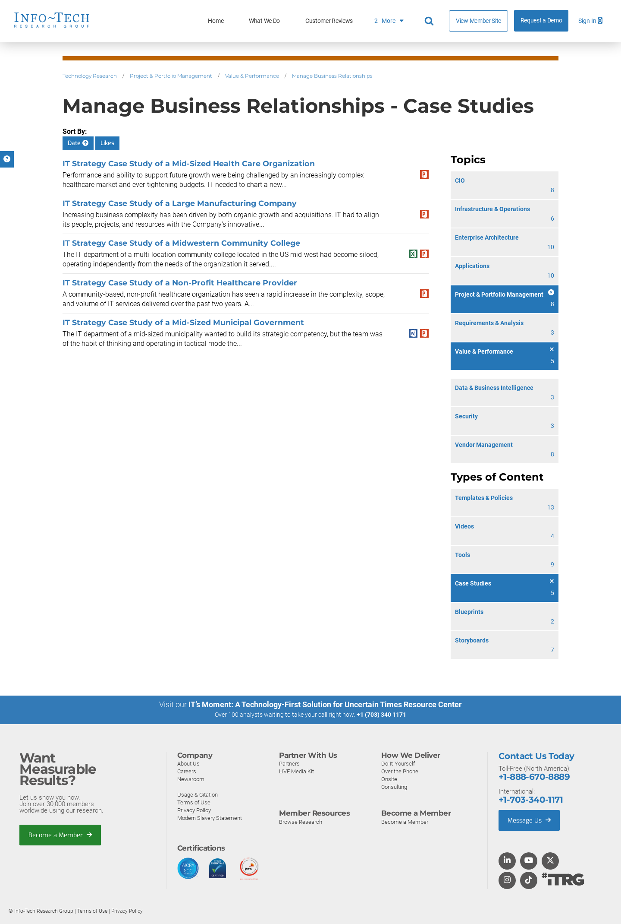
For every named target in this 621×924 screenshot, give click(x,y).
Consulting (394, 786)
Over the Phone (399, 771)
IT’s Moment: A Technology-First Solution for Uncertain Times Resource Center (325, 704)
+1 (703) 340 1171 (381, 714)
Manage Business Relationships (332, 76)
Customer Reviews (329, 21)
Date (78, 143)
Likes (107, 143)
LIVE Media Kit (296, 771)
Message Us (530, 820)
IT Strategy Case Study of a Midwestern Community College (181, 242)
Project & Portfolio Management (171, 76)
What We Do (264, 21)
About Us (188, 763)
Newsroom (190, 778)
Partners (289, 763)
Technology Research (90, 76)
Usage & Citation (197, 794)
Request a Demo (541, 20)
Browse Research (300, 821)
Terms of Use (193, 802)
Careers (186, 771)
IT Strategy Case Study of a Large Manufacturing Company (180, 203)
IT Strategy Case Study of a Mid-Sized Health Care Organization (189, 163)
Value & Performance (252, 76)
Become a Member (60, 835)
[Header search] (430, 21)
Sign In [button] (590, 21)
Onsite (389, 778)
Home (215, 21)
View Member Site (478, 20)
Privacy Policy (194, 810)
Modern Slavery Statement (209, 817)
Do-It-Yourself (398, 763)
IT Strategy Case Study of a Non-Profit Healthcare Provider (180, 282)
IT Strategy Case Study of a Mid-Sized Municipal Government (183, 322)
